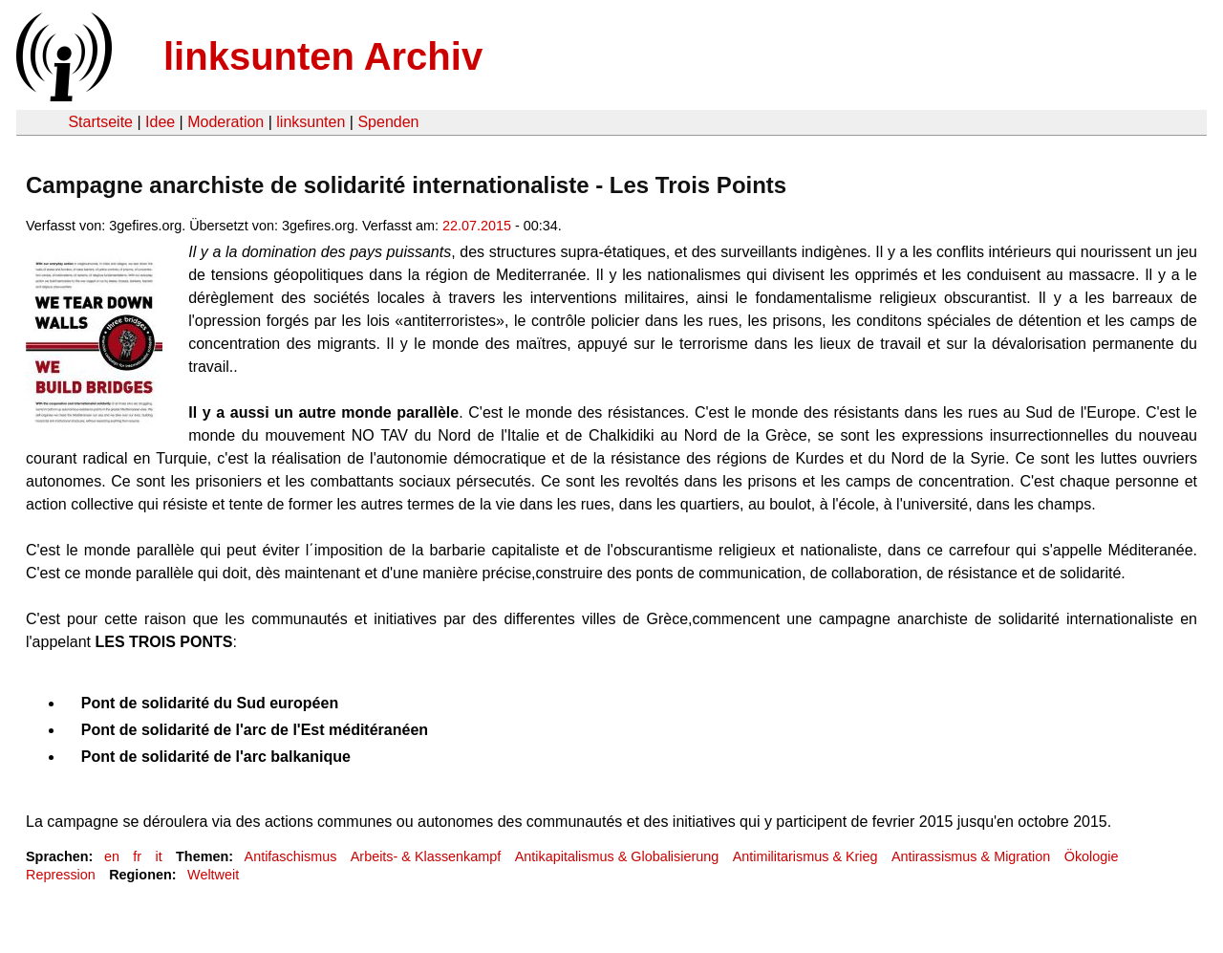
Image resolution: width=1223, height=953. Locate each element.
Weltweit (213, 874)
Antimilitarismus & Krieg (805, 856)
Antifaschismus (291, 856)
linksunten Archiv (323, 56)
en (111, 856)
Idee (160, 122)
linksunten (310, 122)
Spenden (387, 122)
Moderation (225, 122)
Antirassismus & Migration (970, 856)
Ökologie (1091, 856)
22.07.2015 (476, 225)
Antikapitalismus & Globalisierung (617, 856)
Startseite (100, 122)
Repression (61, 874)
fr (137, 856)
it (158, 856)
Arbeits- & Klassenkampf (426, 856)
